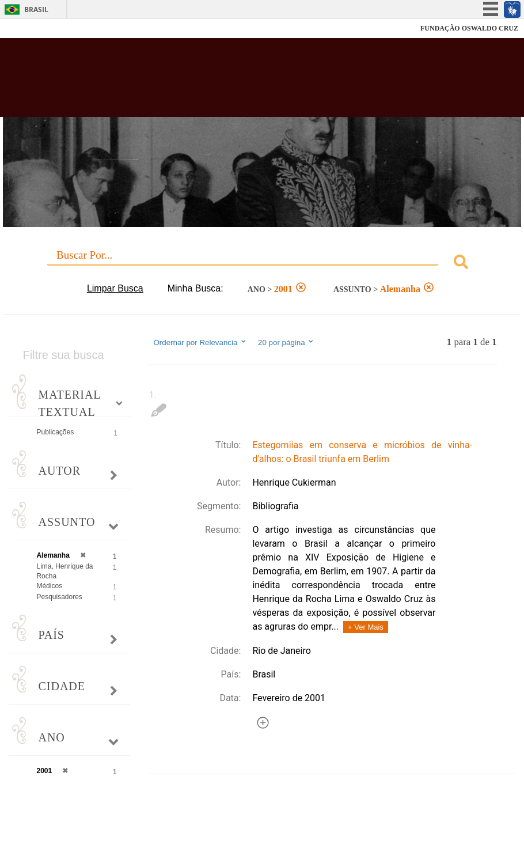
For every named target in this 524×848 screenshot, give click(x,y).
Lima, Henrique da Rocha (64, 571)
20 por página (286, 342)
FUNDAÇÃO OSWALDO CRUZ (469, 28)
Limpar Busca (115, 288)
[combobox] (262, 263)
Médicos (49, 586)
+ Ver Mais (365, 627)
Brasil (36, 9)
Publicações (55, 432)
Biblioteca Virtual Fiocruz (226, 82)
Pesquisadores (59, 597)
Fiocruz (34, 28)
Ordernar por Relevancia (200, 342)
